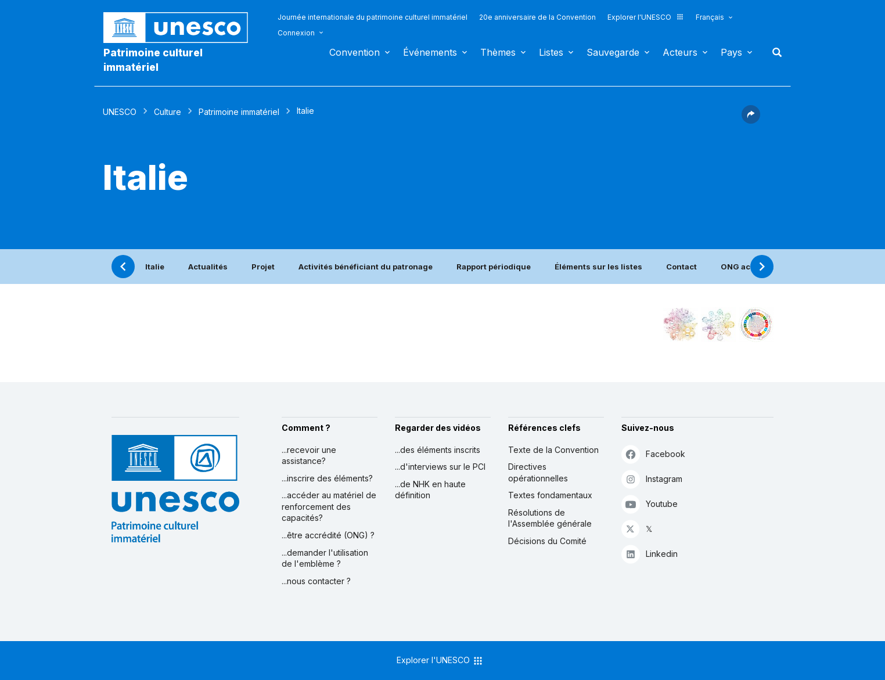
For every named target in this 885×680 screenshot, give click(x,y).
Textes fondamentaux (550, 495)
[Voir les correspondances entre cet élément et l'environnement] (718, 324)
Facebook (653, 454)
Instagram (651, 479)
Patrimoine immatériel (239, 112)
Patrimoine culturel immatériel (153, 59)
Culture (167, 112)
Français (710, 17)
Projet (263, 266)
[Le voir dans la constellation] (680, 324)
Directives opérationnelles (538, 472)
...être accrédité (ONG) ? (328, 535)
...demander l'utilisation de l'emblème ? (325, 558)
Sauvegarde (613, 52)
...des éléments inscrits (437, 450)
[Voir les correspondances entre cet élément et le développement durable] (756, 324)
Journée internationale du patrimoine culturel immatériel (372, 17)
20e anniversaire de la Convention (537, 17)
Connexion (296, 32)
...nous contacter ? (316, 581)
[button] (751, 120)
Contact (681, 266)
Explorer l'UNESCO (645, 17)
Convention (354, 52)
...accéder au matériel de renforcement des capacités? (329, 506)
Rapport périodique (493, 266)
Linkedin (649, 554)
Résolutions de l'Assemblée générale (550, 518)
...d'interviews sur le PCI (440, 467)
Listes (551, 52)
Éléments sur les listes (598, 266)
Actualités (208, 266)
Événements (430, 52)
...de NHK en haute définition (430, 490)
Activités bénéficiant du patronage (365, 266)
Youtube (649, 504)
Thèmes (498, 52)
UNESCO (119, 112)
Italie (154, 266)
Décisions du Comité (547, 541)
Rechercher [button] (773, 52)
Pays (731, 52)
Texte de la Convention (553, 450)
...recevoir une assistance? (309, 455)
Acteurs (680, 52)
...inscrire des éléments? (327, 478)
